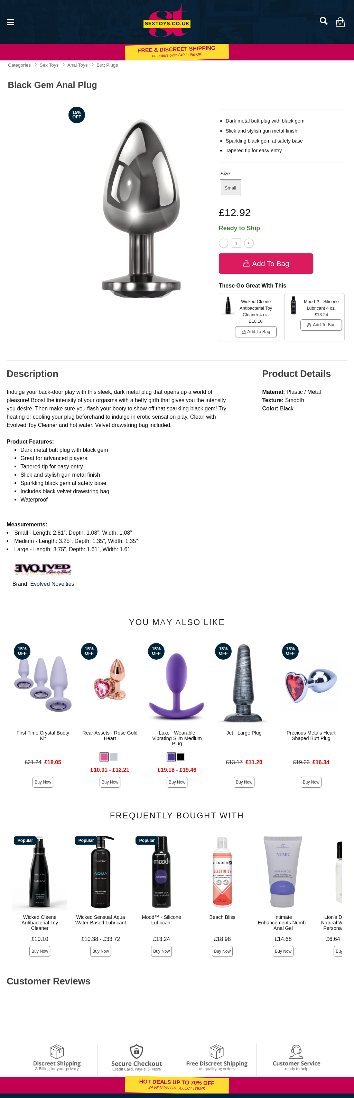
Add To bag (266, 263)
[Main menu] (10, 22)
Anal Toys (77, 65)
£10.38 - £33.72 (100, 939)
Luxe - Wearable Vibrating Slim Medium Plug (177, 738)
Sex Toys (49, 65)
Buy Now (43, 782)
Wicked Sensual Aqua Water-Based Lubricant (100, 920)
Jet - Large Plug (244, 733)
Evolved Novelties (52, 584)
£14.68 (283, 939)
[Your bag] (340, 21)
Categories (19, 65)
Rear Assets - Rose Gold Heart (110, 735)
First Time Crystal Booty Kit (43, 735)
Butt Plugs (107, 65)
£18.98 (222, 939)
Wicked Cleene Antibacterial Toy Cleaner (39, 922)
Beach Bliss (222, 917)
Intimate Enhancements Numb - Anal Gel (283, 922)
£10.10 (39, 939)
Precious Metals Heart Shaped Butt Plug (311, 735)
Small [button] (230, 188)
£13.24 (161, 939)
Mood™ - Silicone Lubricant (161, 920)
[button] (104, 757)
